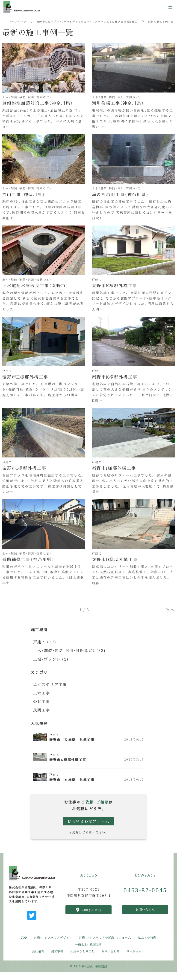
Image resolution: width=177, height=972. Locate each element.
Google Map (92, 909)
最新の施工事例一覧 (162, 21)
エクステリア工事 (50, 684)
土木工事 (41, 693)
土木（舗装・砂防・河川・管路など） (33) (69, 650)
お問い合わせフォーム (88, 821)
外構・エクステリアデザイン (53, 937)
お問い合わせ (145, 909)
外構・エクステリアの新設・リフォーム (105, 937)
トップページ (17, 21)
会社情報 (38, 951)
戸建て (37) (44, 642)
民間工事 (41, 710)
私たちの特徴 (147, 937)
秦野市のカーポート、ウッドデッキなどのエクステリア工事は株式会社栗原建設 (87, 21)
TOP (24, 937)
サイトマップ (136, 951)
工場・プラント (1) (51, 659)
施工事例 (57, 951)
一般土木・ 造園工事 (88, 944)
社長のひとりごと (82, 951)
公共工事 (41, 701)
